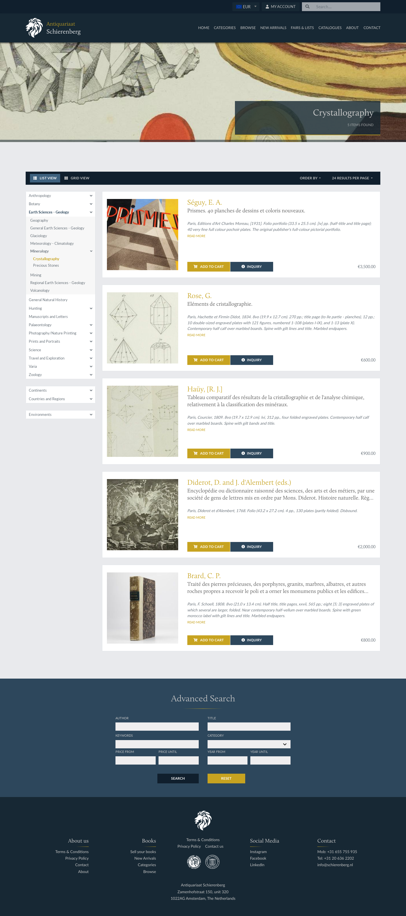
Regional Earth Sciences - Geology (57, 282)
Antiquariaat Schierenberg (203, 885)
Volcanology (40, 290)
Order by (309, 178)
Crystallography (46, 258)
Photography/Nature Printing (52, 333)
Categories (225, 27)
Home (203, 27)
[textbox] (246, 6)
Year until (259, 751)
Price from (124, 751)
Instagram (258, 852)
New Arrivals (273, 27)
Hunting (35, 308)
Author (122, 718)
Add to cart (209, 266)
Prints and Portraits (44, 341)
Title (212, 718)
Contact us (214, 846)
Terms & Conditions (72, 852)
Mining (35, 275)
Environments (40, 414)
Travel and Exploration (46, 358)
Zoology (35, 374)
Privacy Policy (77, 858)
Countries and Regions (47, 398)
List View (45, 178)
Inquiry (251, 266)
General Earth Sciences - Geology (57, 228)
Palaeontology (40, 324)
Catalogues (330, 27)
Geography (39, 220)
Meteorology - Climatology (52, 243)
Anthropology (40, 195)
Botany (34, 203)
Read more (196, 235)
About (352, 27)
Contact (372, 27)
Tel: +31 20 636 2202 (335, 858)
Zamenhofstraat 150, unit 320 (203, 892)
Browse (248, 27)
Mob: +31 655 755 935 (337, 852)
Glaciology (38, 235)
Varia (33, 366)
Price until (168, 751)
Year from (216, 751)
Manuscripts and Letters (48, 316)
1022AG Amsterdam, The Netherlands (202, 898)
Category (216, 735)
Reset (226, 778)
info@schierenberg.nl (335, 865)
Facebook (258, 858)
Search (178, 778)
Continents (38, 390)
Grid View (77, 178)
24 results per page (351, 178)
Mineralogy (39, 251)
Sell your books (143, 852)
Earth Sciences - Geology (49, 212)
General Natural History (48, 299)
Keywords (124, 735)
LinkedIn (257, 865)
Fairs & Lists (302, 27)
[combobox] (245, 6)
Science (35, 349)
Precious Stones (46, 265)
